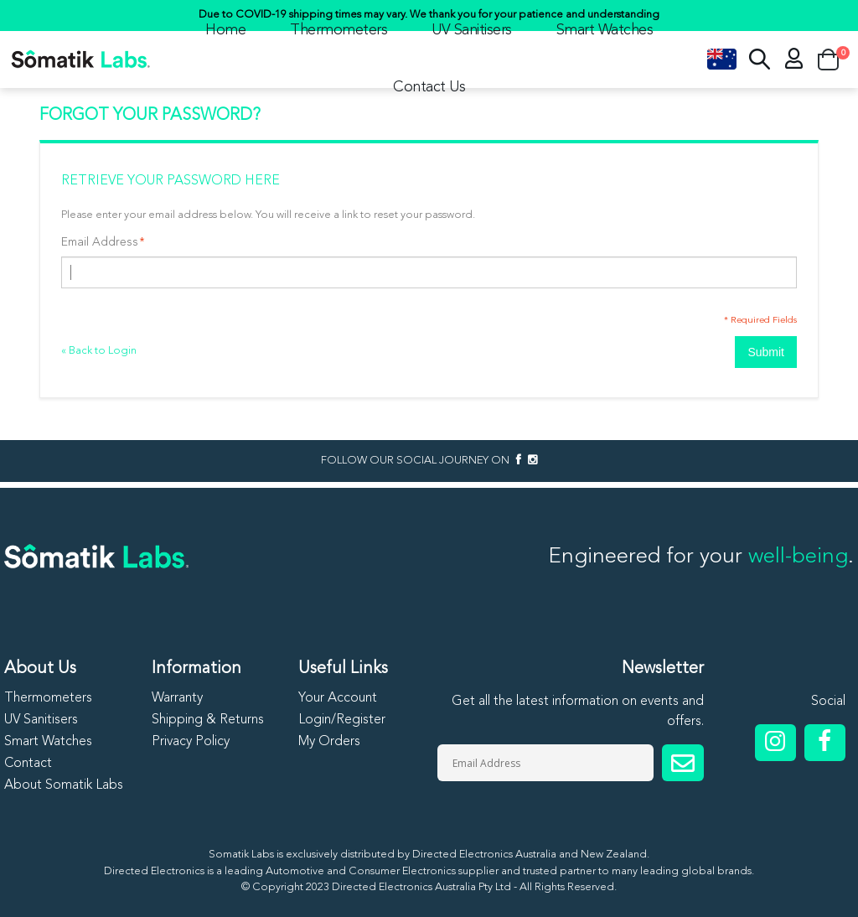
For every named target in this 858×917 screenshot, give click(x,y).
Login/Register (341, 720)
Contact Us (429, 87)
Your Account (337, 698)
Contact (28, 763)
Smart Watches (605, 30)
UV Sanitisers (472, 30)
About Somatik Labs (63, 785)
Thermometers (338, 30)
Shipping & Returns (208, 720)
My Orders (329, 742)
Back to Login (99, 350)
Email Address (99, 242)
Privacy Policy (191, 742)
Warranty (177, 698)
